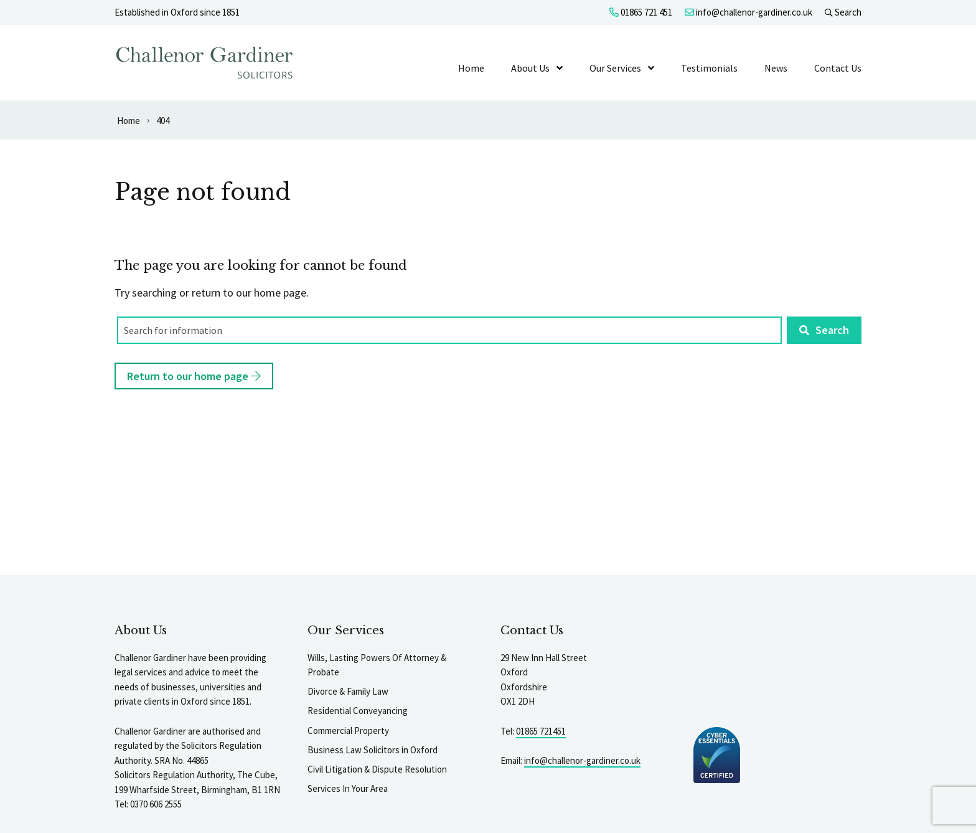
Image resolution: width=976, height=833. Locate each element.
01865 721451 (541, 731)
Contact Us (837, 68)
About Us (530, 68)
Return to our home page (194, 376)
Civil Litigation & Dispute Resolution (377, 769)
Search (843, 12)
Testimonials (709, 68)
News (775, 68)
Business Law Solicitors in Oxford (372, 750)
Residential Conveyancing (357, 710)
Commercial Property (348, 730)
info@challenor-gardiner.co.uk (748, 12)
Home (471, 68)
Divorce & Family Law (347, 691)
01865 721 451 (640, 12)
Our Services (615, 68)
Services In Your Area (347, 788)
